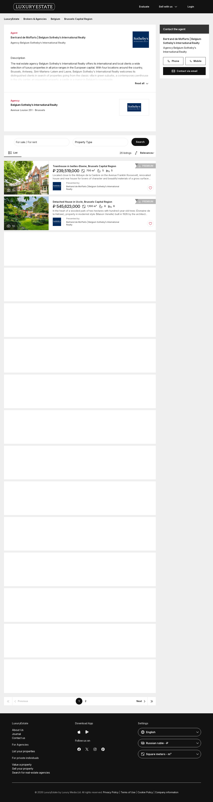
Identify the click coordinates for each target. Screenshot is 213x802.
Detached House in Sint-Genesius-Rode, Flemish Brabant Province (92, 237)
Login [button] (191, 6)
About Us (17, 730)
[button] (41, 142)
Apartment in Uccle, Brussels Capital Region (79, 486)
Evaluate (144, 6)
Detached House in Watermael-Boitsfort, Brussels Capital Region (91, 415)
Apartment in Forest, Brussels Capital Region (79, 273)
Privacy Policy (110, 792)
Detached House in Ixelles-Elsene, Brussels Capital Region (87, 558)
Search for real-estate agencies (31, 772)
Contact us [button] (18, 738)
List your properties (23, 751)
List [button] (12, 153)
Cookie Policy (145, 792)
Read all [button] (139, 83)
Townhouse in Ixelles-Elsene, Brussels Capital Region (84, 166)
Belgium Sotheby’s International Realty (34, 104)
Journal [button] (16, 734)
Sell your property (22, 768)
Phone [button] (173, 61)
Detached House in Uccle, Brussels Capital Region (82, 201)
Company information (166, 792)
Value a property (22, 764)
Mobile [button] (196, 61)
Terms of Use (128, 792)
